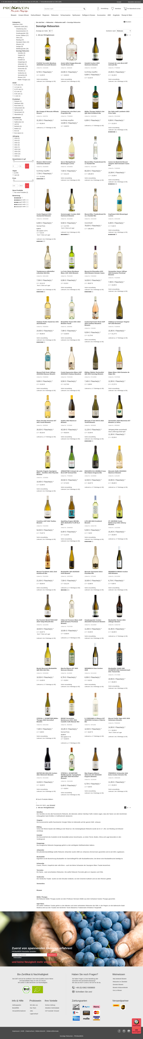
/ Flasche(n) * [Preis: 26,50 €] (45, 430)
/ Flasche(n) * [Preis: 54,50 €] (45, 530)
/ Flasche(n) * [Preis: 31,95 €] (45, 120)
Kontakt (119, 2)
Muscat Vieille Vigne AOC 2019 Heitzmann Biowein (119, 719)
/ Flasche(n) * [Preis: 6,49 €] (69, 785)
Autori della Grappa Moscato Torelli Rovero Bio (71, 64)
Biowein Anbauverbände (120, 987)
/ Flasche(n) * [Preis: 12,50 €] (93, 480)
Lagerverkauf (34, 1014)
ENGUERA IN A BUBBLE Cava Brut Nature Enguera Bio (95, 472)
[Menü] (140, 1019)
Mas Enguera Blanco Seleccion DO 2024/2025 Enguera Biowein (93, 774)
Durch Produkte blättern (45, 799)
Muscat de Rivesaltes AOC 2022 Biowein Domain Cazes (95, 272)
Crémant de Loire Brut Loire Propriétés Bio (71, 112)
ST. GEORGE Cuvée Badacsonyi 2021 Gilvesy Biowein (117, 522)
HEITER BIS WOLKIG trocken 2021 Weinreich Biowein (47, 774)
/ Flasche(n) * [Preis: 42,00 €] (69, 430)
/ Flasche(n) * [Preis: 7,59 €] (69, 171)
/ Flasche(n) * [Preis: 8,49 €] (69, 532)
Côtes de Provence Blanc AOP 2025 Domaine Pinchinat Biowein (71, 621)
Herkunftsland (36, 15)
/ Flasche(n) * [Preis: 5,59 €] (93, 530)
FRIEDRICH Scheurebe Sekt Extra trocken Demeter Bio (118, 774)
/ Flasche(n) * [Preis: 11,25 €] (93, 430)
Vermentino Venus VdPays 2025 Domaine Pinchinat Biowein (117, 273)
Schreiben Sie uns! (84, 992)
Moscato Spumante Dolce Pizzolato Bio (94, 572)
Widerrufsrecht (40, 1031)
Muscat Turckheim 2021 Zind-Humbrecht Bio (47, 572)
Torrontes (40, 870)
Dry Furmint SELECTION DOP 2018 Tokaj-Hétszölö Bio (47, 620)
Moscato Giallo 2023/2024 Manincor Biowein (117, 472)
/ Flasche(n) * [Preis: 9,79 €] (45, 72)
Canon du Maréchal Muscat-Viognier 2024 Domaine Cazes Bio (118, 163)
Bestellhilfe (15, 1008)
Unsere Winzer (23, 15)
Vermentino (41, 883)
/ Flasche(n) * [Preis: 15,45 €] (116, 532)
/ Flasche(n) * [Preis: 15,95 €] (116, 331)
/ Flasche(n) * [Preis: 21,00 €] (45, 581)
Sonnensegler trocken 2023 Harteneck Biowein (70, 215)
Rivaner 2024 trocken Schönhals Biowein (44, 162)
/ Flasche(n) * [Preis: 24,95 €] (69, 72)
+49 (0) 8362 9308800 (83, 988)
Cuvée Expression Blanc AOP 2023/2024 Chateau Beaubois (71, 373)
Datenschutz (30, 1031)
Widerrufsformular (53, 1031)
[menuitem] (13, 15)
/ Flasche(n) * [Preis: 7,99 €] (116, 282)
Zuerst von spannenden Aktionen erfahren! (42, 948)
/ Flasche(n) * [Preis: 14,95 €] (116, 727)
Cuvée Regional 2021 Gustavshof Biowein (44, 215)
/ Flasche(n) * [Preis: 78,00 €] (93, 226)
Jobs (31, 1011)
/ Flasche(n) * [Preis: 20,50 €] (69, 480)
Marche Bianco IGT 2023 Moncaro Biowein (69, 669)
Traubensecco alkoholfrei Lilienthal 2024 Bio (45, 272)
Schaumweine (65, 15)
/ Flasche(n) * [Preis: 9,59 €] (69, 223)
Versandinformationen (19, 1011)
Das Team (33, 1008)
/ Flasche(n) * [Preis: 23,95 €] (116, 72)
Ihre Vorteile (51, 1000)
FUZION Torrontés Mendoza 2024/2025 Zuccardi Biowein (46, 64)
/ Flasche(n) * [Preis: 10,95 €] (45, 482)
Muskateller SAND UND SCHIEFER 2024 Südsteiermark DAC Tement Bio (119, 670)
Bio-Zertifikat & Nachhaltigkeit (32, 974)
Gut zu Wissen (117, 990)
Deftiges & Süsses (88, 15)
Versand (52, 805)
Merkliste (118, 8)
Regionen (45, 15)
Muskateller (41, 857)
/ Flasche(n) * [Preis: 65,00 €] (93, 171)
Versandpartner (120, 1000)
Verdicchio (40, 877)
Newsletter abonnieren (134, 2)
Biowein (13, 15)
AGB (23, 1031)
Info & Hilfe (17, 1000)
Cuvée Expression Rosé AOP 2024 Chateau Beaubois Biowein (95, 323)
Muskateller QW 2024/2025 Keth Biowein (70, 572)
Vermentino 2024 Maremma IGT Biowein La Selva (119, 421)
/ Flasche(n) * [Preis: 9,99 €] (93, 75)
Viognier (40, 820)
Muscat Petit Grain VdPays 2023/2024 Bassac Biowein (46, 373)
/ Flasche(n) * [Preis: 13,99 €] (69, 123)
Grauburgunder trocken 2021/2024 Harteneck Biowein (95, 620)
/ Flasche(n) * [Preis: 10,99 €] (116, 173)
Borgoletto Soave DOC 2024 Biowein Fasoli (71, 322)
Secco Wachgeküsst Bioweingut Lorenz (68, 162)
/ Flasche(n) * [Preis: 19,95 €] (116, 480)
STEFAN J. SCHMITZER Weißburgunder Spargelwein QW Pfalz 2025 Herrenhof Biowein (71, 775)
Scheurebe (40, 863)
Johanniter (40, 850)
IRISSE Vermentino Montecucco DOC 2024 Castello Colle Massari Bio (70, 720)
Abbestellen (17, 957)
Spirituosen (76, 15)
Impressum (16, 1031)
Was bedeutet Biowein (120, 978)
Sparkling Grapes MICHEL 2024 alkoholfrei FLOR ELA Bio (70, 522)
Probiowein (35, 1000)
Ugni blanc (40, 903)
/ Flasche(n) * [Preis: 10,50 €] (45, 677)
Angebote (116, 15)
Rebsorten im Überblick (120, 981)
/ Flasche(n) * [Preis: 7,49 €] (93, 381)
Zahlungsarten (16, 1005)
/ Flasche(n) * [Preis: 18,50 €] (45, 629)
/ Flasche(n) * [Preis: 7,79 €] (45, 174)
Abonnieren (52, 955)
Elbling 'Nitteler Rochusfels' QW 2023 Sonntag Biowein (94, 373)
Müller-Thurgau (42, 897)
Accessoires (101, 15)
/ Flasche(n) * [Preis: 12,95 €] (116, 381)
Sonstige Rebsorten (47, 26)
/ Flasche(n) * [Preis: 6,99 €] (93, 120)
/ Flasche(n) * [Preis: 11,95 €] (116, 434)
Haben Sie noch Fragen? (85, 974)
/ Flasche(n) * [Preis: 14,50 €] (93, 280)
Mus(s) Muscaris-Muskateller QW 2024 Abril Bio (47, 669)
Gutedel (39, 835)
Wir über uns (34, 1005)
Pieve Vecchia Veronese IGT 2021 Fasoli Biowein (46, 421)
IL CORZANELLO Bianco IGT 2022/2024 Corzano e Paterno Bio (95, 720)
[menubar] (71, 15)
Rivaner (39, 890)
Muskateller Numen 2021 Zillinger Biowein (117, 620)
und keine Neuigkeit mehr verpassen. (34, 961)
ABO (109, 15)
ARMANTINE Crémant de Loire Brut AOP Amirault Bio (71, 472)
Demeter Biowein (118, 984)
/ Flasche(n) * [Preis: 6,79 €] (116, 581)
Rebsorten (55, 15)
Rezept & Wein (127, 15)
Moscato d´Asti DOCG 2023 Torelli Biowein (94, 421)
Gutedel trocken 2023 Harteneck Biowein (92, 64)
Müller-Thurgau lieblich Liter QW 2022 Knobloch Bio (95, 112)
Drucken (128, 22)
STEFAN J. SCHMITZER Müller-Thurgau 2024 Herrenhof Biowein (47, 720)
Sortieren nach (111, 31)
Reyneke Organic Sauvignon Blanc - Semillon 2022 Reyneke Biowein (47, 472)
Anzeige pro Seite (42, 31)
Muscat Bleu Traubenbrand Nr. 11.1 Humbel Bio (95, 215)
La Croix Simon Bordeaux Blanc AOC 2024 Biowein (70, 272)
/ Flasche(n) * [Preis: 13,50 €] (45, 782)
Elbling (39, 827)
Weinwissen (118, 974)
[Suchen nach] (63, 8)
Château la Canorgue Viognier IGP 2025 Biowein (118, 322)
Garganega (40, 843)
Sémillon (40, 812)
